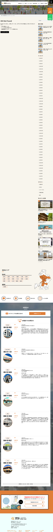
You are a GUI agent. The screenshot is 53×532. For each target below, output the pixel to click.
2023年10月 (41, 135)
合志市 (13, 276)
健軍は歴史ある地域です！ (42, 222)
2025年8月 (41, 77)
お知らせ (40, 187)
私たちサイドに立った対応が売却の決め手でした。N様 (47, 27)
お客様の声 (42, 3)
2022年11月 (41, 165)
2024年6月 (41, 114)
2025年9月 (41, 74)
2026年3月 (41, 58)
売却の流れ (30, 298)
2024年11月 (41, 101)
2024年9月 (41, 106)
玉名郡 (26, 278)
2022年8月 (41, 173)
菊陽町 (18, 276)
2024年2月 (41, 125)
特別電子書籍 (34, 505)
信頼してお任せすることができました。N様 (47, 50)
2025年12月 (41, 66)
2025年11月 (41, 68)
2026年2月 (41, 60)
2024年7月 (41, 111)
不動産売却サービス (21, 3)
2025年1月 (41, 95)
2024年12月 (41, 98)
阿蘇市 (4, 281)
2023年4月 (41, 152)
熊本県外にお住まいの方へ (11, 530)
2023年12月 (41, 130)
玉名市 (9, 278)
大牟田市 (4, 286)
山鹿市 (4, 278)
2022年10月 (41, 168)
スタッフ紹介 (30, 3)
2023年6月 (41, 146)
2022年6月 (41, 178)
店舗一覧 (26, 3)
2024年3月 (41, 122)
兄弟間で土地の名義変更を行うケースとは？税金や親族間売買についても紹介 (45, 210)
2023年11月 (41, 133)
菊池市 (26, 276)
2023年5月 (41, 149)
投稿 (40, 195)
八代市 (9, 281)
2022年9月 (41, 170)
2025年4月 (41, 87)
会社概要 (45, 3)
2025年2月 (41, 93)
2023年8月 (41, 141)
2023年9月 (41, 138)
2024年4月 (41, 119)
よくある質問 (43, 298)
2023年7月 (41, 143)
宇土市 (18, 278)
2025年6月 (41, 82)
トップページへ (4, 32)
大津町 (22, 276)
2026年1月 (41, 63)
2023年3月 (41, 154)
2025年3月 (41, 90)
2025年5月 (41, 85)
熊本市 (4, 276)
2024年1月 (41, 127)
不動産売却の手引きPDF (34, 502)
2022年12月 (41, 162)
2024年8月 (41, 109)
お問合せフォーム (37, 313)
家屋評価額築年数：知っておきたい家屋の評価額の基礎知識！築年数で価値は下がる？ (45, 260)
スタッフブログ (41, 189)
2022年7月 (41, 176)
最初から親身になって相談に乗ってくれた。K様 (47, 38)
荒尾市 (13, 278)
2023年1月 (41, 160)
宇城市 (22, 278)
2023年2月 (41, 157)
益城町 (9, 276)
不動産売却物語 (35, 3)
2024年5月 (41, 117)
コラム (39, 3)
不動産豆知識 (41, 192)
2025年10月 (41, 71)
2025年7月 (41, 79)
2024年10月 (41, 103)
